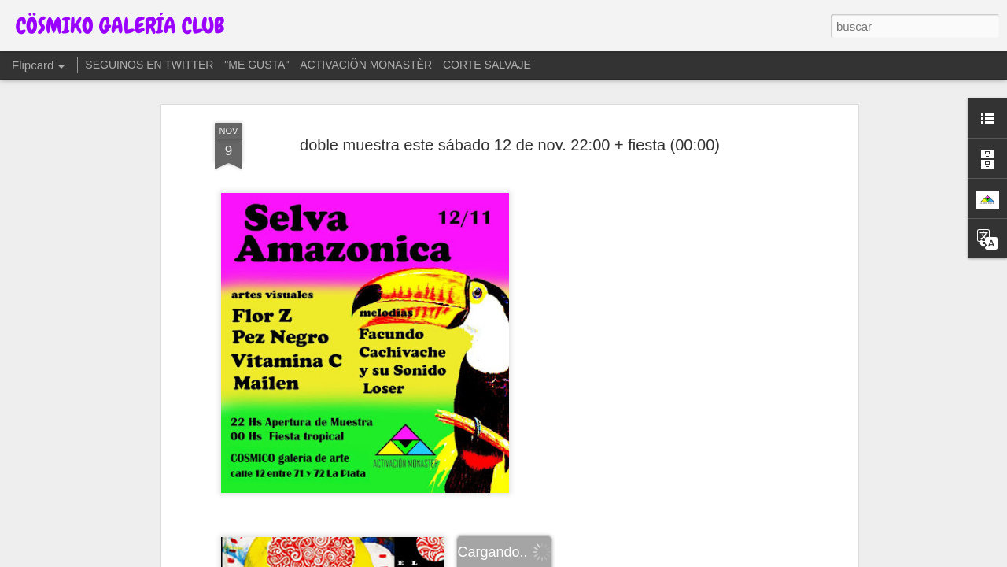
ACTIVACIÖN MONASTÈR (366, 64)
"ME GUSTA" (256, 64)
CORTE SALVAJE (487, 64)
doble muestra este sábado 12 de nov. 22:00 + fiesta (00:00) (510, 145)
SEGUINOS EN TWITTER (149, 64)
